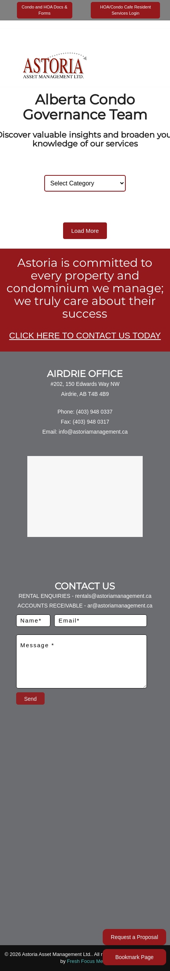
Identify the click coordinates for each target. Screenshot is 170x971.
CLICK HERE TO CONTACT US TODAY (85, 335)
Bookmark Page (134, 957)
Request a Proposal (134, 937)
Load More (85, 230)
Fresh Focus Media (88, 961)
